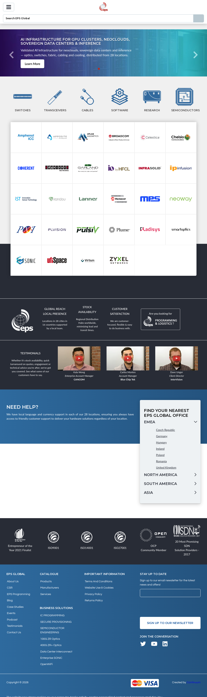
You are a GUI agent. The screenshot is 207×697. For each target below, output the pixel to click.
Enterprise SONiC (51, 649)
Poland (160, 455)
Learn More (32, 63)
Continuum (194, 672)
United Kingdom (166, 467)
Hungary (161, 442)
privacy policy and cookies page (68, 692)
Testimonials (14, 619)
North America (160, 475)
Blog (9, 597)
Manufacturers (49, 586)
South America (160, 484)
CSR (9, 586)
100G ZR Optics (49, 633)
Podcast (11, 613)
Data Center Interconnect (56, 644)
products (45, 581)
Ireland (160, 448)
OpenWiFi (46, 655)
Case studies (14, 603)
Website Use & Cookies (98, 586)
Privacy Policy (93, 592)
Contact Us (13, 624)
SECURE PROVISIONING (55, 617)
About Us (12, 581)
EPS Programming (18, 592)
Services (45, 592)
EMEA (149, 422)
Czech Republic (165, 430)
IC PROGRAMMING (52, 612)
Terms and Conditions (98, 581)
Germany (161, 436)
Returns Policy (93, 597)
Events (10, 608)
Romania (161, 461)
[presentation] (170, 607)
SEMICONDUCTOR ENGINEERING (52, 625)
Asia (148, 492)
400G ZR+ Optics (50, 638)
